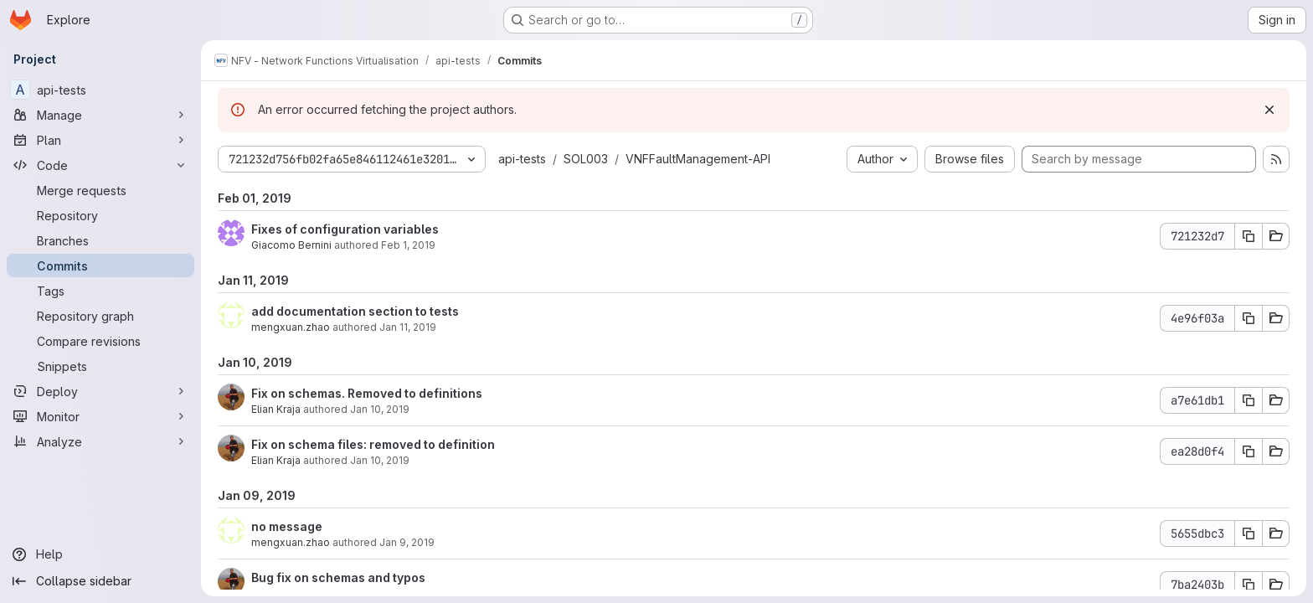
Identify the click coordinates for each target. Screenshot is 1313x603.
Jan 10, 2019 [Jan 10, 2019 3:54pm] (379, 409)
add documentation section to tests (355, 311)
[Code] (100, 165)
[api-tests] (100, 89)
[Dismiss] (1269, 110)
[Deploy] (100, 391)
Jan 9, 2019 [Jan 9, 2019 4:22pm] (407, 542)
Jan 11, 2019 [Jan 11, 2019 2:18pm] (407, 327)
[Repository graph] (100, 315)
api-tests (522, 159)
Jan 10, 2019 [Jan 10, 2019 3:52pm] (379, 460)
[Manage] (100, 114)
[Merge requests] (100, 190)
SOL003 (586, 159)
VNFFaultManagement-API (698, 159)
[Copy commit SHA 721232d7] (1248, 236)
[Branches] (100, 240)
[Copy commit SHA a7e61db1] (1248, 400)
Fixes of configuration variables (345, 229)
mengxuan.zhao (290, 327)
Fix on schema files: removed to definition (373, 444)
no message (286, 526)
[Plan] (100, 140)
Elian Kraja (276, 409)
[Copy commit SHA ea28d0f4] (1248, 451)
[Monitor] (100, 416)
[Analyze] (100, 441)
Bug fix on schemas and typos (338, 577)
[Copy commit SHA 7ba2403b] (1248, 584)
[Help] (100, 554)
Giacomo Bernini (291, 245)
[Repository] (100, 215)
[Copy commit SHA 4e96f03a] (1248, 318)
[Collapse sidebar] (100, 581)
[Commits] (100, 265)
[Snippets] (100, 366)
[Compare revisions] (100, 341)
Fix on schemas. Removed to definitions (366, 393)
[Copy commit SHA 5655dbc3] (1248, 533)
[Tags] (100, 290)
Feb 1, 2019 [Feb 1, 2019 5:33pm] (408, 245)
